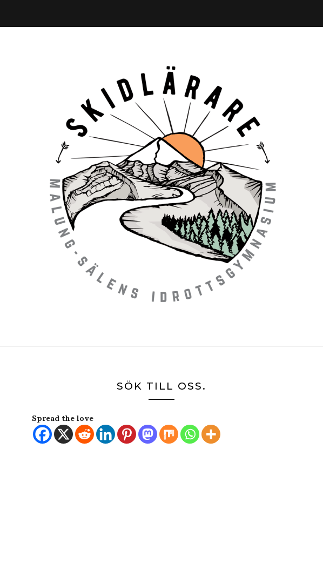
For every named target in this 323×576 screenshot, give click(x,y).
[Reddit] (84, 434)
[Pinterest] (126, 434)
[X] (63, 434)
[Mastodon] (147, 434)
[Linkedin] (105, 434)
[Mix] (168, 434)
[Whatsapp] (189, 434)
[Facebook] (42, 434)
